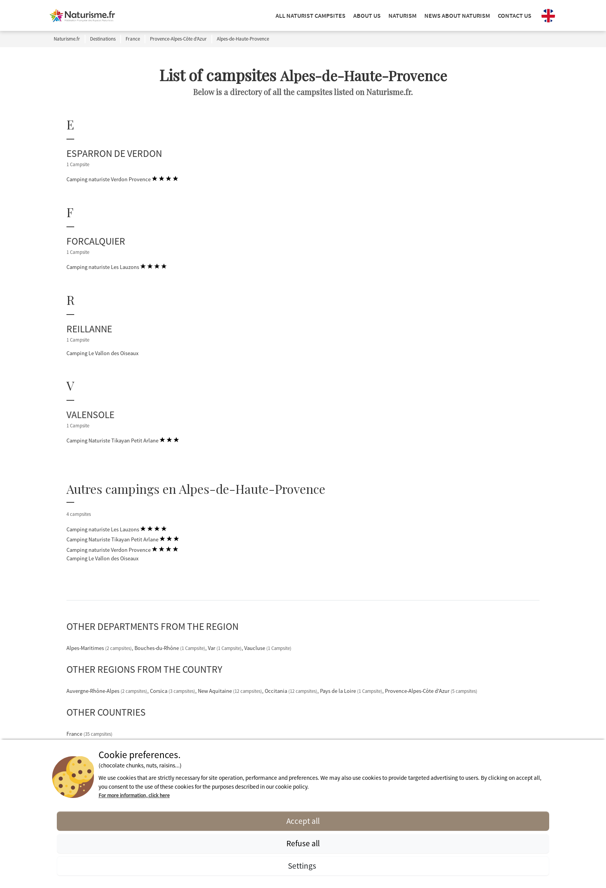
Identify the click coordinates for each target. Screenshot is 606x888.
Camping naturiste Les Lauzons (116, 266)
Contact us (514, 15)
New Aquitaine (230, 690)
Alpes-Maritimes (99, 648)
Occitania (291, 690)
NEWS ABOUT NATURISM (457, 15)
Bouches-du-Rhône (170, 648)
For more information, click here (134, 795)
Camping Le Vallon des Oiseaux (102, 353)
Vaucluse (267, 648)
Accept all (303, 821)
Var (225, 648)
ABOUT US (367, 15)
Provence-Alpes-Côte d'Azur (431, 690)
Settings (303, 866)
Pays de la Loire (351, 690)
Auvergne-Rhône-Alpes (107, 690)
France (89, 733)
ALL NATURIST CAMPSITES (311, 15)
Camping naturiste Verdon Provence (122, 179)
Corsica (173, 690)
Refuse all (303, 843)
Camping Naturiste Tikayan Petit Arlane (122, 440)
